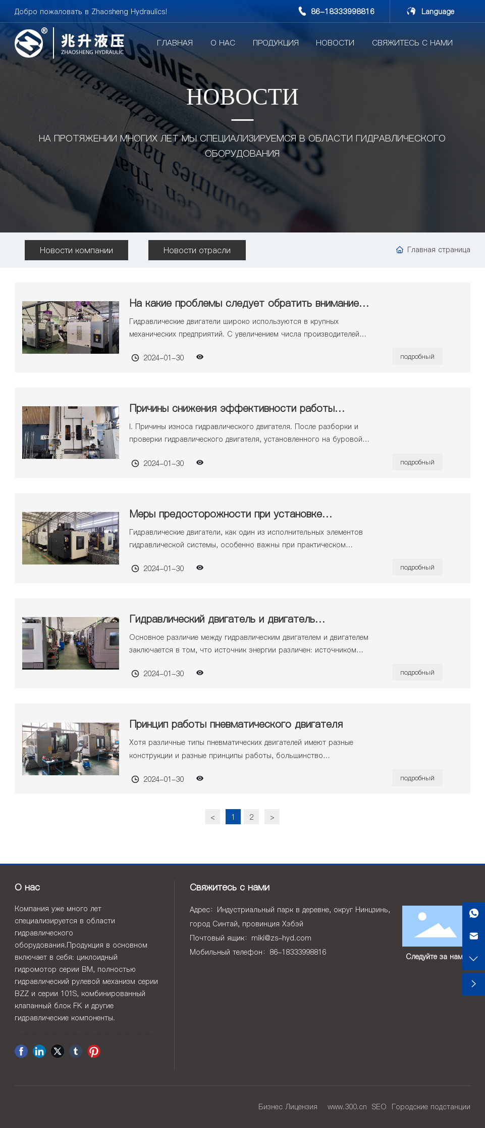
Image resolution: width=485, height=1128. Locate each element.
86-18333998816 (342, 11)
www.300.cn (347, 1107)
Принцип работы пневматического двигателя (236, 724)
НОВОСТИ (242, 99)
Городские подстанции (431, 1107)
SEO (379, 1107)
